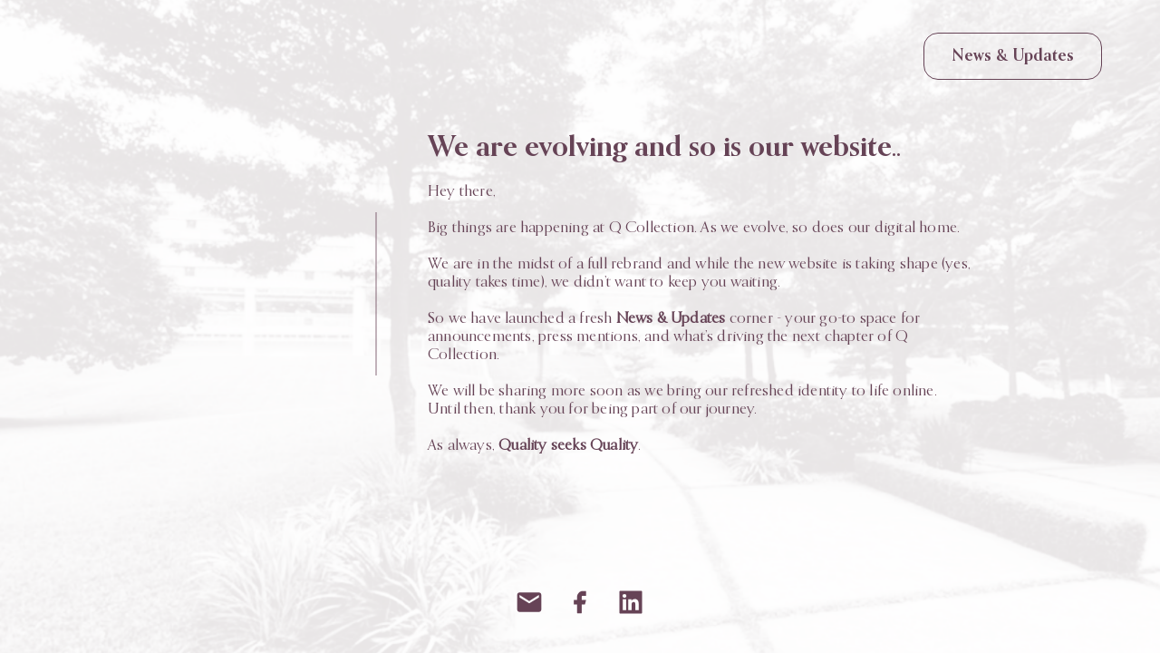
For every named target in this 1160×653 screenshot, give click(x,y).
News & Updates (1013, 56)
